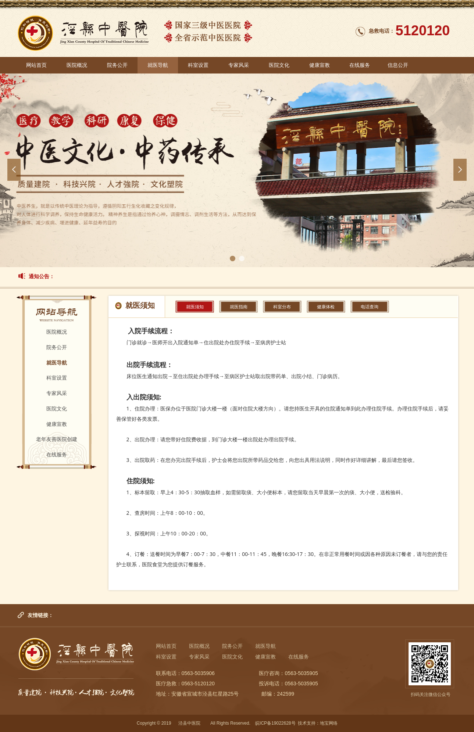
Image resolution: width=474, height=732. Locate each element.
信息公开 (398, 65)
